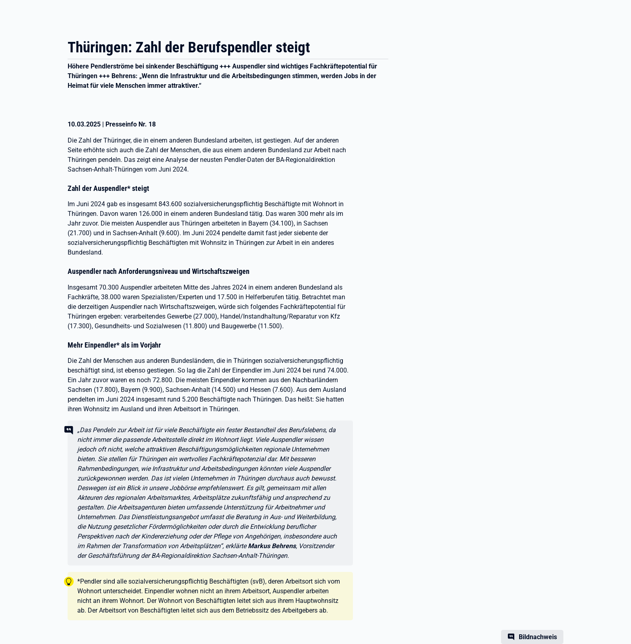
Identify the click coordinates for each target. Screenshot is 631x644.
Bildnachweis (538, 637)
